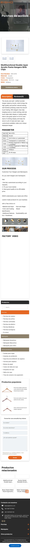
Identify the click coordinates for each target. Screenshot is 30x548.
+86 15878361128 (9, 512)
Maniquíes (5, 336)
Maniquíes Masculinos (9, 343)
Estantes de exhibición (10, 356)
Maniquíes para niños (9, 345)
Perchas (4, 312)
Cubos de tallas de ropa (10, 367)
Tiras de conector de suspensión (13, 375)
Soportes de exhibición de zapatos (14, 359)
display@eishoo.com (9, 505)
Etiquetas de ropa (8, 369)
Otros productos (7, 349)
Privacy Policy (24, 541)
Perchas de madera (9, 316)
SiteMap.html (5, 541)
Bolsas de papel (8, 364)
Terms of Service (17, 541)
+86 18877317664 (9, 508)
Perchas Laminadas (9, 321)
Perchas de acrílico (9, 319)
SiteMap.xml (11, 541)
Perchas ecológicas (9, 329)
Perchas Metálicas (8, 327)
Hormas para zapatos (9, 361)
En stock (6, 332)
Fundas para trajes (8, 353)
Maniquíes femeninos (9, 340)
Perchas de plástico (9, 324)
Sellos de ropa (7, 372)
